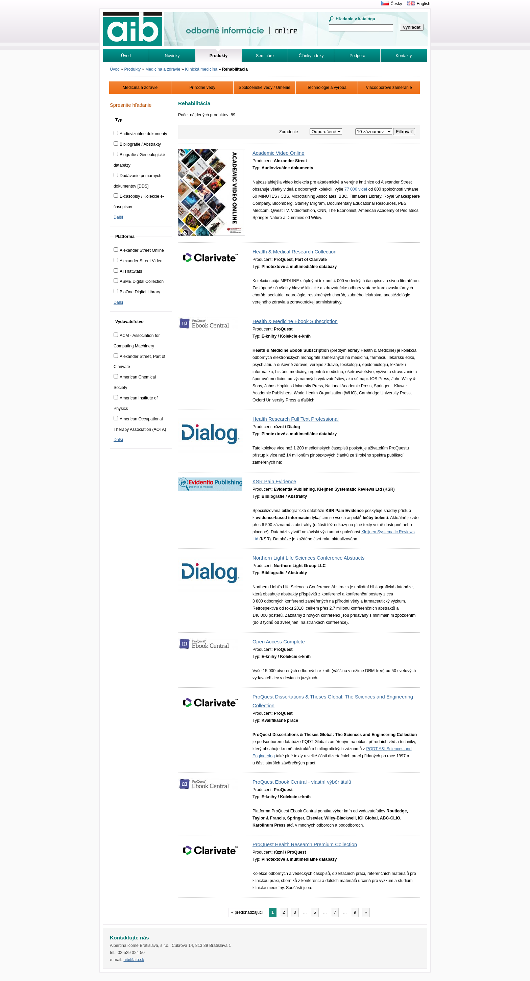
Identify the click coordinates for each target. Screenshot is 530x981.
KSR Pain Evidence (274, 481)
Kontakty (404, 55)
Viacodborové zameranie (389, 87)
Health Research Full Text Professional (295, 419)
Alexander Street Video (138, 261)
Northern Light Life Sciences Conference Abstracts (308, 558)
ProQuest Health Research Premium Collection (304, 844)
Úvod (126, 55)
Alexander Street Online (139, 250)
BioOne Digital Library (137, 292)
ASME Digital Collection (139, 281)
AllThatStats (128, 271)
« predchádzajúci (247, 912)
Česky (396, 3)
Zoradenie (288, 131)
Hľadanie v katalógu (355, 19)
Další (118, 217)
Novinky (172, 55)
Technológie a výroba (326, 87)
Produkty (132, 69)
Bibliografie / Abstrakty (137, 144)
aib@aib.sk (133, 959)
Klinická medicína (201, 69)
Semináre (265, 55)
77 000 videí (355, 189)
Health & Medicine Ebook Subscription (295, 321)
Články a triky (311, 55)
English (423, 3)
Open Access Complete (278, 641)
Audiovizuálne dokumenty (140, 133)
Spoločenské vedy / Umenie (264, 87)
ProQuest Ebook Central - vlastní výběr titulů (301, 782)
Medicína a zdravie (162, 69)
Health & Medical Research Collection (294, 251)
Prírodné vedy (202, 87)
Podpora (357, 55)
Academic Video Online (278, 153)
